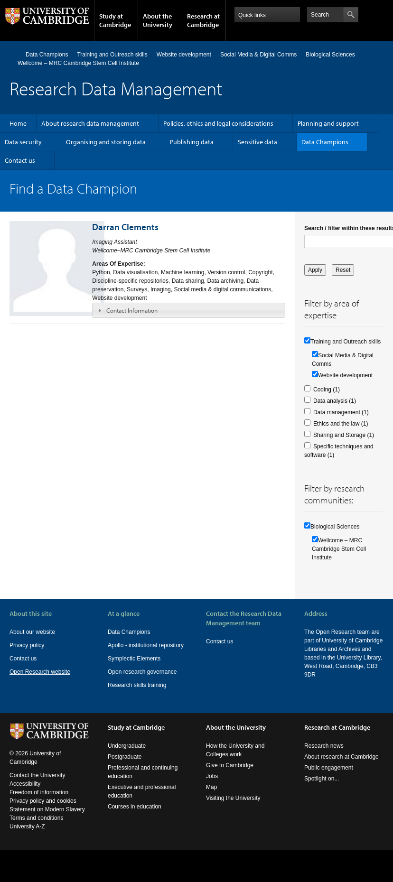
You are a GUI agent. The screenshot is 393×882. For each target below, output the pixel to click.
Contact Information (132, 310)
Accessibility (24, 792)
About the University (157, 20)
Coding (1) (326, 389)
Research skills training (137, 685)
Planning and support (328, 123)
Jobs (212, 784)
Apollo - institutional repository (146, 645)
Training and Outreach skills (112, 54)
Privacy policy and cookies (42, 809)
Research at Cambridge (203, 20)
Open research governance (142, 671)
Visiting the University (233, 806)
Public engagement (328, 776)
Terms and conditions (36, 826)
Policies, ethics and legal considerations (218, 123)
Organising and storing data (106, 142)
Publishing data (192, 142)
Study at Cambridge (115, 20)
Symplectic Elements (134, 658)
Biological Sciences (330, 54)
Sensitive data (257, 142)
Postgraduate (124, 765)
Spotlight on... (321, 787)
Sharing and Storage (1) (343, 435)
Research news (324, 754)
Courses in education (134, 815)
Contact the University (37, 783)
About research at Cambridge (341, 765)
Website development (184, 54)
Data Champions (47, 54)
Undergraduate (127, 754)
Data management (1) (341, 412)
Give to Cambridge (229, 774)
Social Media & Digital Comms (258, 54)
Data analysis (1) (334, 401)
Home (13, 54)
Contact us (20, 160)
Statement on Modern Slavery (47, 818)
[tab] (188, 310)
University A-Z (27, 835)
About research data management (90, 123)
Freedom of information (38, 801)
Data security (23, 142)
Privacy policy (26, 645)
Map (211, 795)
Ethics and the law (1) (340, 423)
